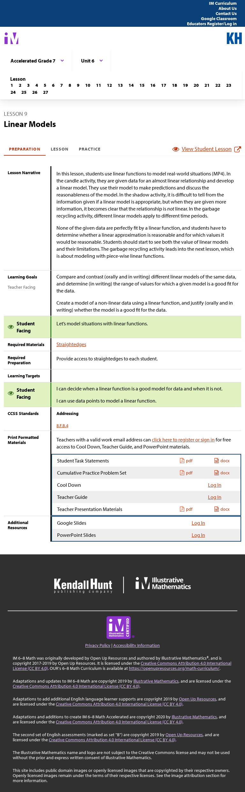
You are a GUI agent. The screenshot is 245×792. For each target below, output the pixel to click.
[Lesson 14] (131, 85)
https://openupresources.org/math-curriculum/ (174, 668)
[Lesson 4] (37, 85)
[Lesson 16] (152, 85)
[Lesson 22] (217, 85)
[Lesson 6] (53, 85)
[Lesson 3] (28, 85)
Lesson (60, 149)
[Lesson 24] (13, 92)
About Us (228, 8)
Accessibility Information (136, 645)
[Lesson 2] (20, 85)
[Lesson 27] (45, 92)
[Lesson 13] (120, 85)
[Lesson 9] (78, 85)
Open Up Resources (197, 699)
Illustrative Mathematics (156, 681)
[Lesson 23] (228, 85)
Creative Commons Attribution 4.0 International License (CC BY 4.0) (76, 686)
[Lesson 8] (70, 85)
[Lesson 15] (142, 85)
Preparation (25, 149)
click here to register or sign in (183, 439)
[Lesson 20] (196, 85)
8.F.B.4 (62, 425)
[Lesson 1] (12, 85)
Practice (89, 149)
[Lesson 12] (109, 85)
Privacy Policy (97, 645)
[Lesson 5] (45, 85)
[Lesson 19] (185, 85)
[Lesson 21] (207, 85)
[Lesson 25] (24, 92)
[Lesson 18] (174, 85)
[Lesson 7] (61, 85)
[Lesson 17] (163, 85)
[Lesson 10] (87, 85)
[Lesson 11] (98, 85)
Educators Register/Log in (212, 23)
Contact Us (226, 13)
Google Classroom (219, 18)
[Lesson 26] (34, 92)
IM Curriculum (223, 3)
